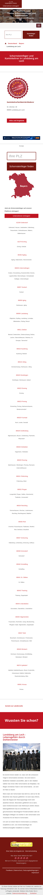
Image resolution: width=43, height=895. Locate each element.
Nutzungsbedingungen (30, 870)
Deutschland (11, 43)
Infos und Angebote (16, 121)
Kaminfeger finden (31, 35)
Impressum (35, 872)
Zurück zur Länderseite (14, 706)
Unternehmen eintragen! (21, 216)
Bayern (21, 43)
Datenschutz (18, 870)
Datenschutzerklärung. (19, 893)
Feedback (9, 870)
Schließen (33, 893)
